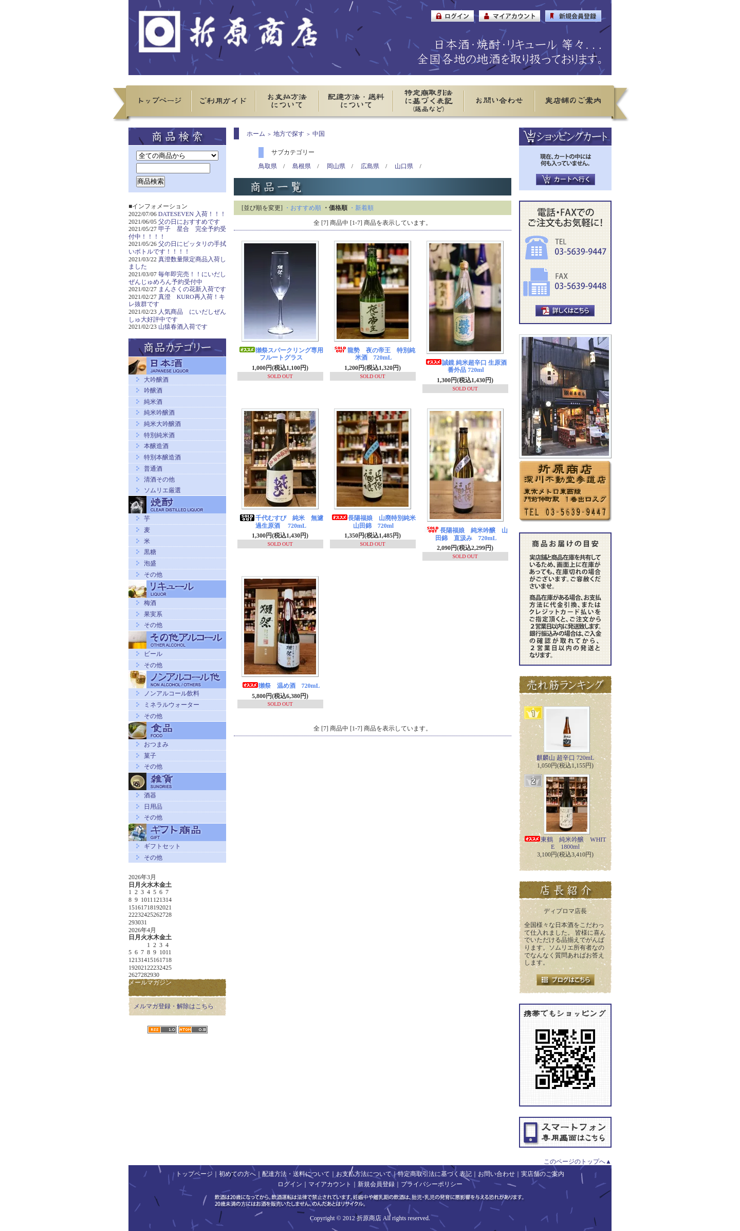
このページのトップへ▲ (578, 1161)
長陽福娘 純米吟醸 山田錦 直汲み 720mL (466, 534)
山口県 (404, 166)
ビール (153, 653)
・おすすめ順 (302, 207)
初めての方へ (237, 1174)
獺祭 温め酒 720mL (281, 685)
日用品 (153, 806)
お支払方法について (364, 1174)
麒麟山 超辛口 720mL (565, 757)
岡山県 (336, 166)
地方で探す (288, 133)
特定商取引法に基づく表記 (435, 1174)
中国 (318, 133)
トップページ (194, 1174)
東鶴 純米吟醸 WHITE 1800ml (565, 843)
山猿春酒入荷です (183, 326)
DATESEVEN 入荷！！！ (192, 214)
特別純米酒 (159, 435)
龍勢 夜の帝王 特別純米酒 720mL (373, 354)
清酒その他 (159, 479)
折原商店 (369, 1218)
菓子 (150, 755)
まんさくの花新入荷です (192, 289)
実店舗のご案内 (542, 1174)
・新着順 (361, 207)
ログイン (290, 1184)
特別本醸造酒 (162, 457)
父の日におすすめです (189, 221)
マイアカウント (329, 1184)
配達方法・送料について (296, 1174)
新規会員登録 (376, 1184)
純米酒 (153, 401)
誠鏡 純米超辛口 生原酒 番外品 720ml (466, 366)
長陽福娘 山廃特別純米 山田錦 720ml (376, 521)
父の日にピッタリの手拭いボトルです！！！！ (177, 247)
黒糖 (150, 552)
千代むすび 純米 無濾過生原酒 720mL (281, 521)
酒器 (150, 795)
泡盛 (150, 563)
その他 (153, 574)
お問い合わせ (496, 1174)
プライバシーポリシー (431, 1184)
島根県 (301, 166)
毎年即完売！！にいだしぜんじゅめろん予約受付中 (177, 278)
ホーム (256, 133)
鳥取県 (267, 166)
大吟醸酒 (156, 379)
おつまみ (156, 744)
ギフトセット (162, 846)
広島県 (370, 166)
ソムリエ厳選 (162, 490)
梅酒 (150, 602)
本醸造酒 (156, 446)
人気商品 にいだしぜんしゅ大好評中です (177, 315)
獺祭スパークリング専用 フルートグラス (284, 354)
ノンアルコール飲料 (171, 693)
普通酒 (153, 468)
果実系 (153, 614)
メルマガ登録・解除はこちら (174, 1006)
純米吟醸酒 (159, 412)
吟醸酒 (153, 390)
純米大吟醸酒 (162, 423)
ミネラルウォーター (171, 704)
